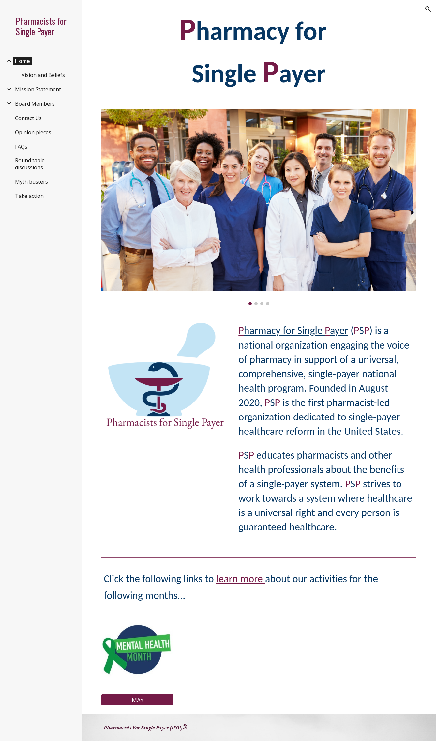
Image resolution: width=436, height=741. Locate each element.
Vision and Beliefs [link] (43, 75)
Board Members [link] (35, 103)
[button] (428, 9)
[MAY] (137, 700)
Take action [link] (29, 195)
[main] (258, 50)
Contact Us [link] (28, 118)
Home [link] (22, 61)
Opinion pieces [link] (33, 132)
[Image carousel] (258, 207)
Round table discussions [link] (30, 164)
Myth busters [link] (31, 181)
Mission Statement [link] (38, 89)
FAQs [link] (21, 146)
